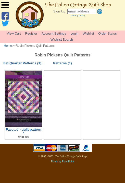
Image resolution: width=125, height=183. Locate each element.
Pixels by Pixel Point (62, 161)
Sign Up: (59, 11)
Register (31, 33)
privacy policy (78, 15)
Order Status (107, 33)
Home (8, 46)
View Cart (14, 33)
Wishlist (88, 33)
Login (74, 33)
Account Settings (54, 33)
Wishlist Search (62, 39)
